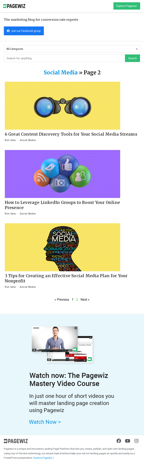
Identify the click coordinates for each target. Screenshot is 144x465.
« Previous (62, 299)
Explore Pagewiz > (43, 457)
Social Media (61, 72)
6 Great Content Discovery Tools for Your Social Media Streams (71, 134)
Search (132, 58)
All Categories (72, 49)
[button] (126, 6)
